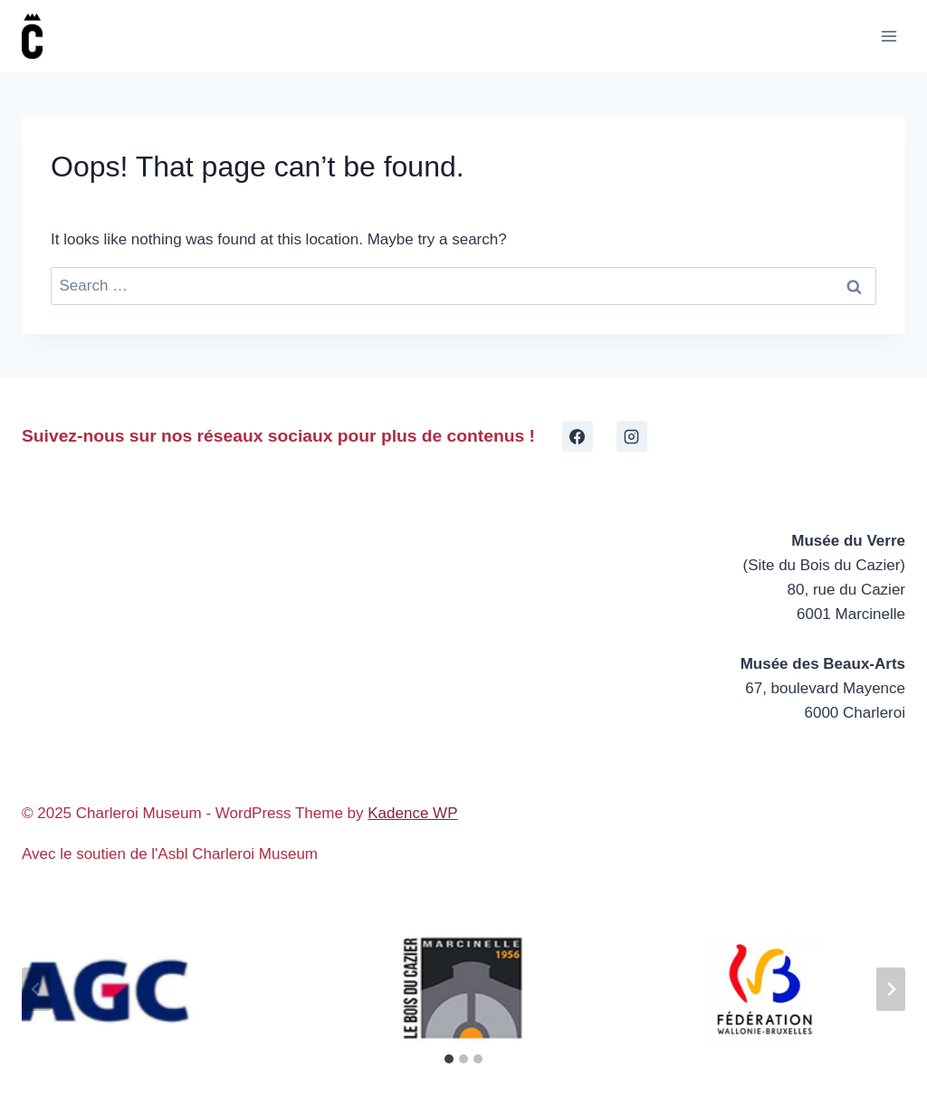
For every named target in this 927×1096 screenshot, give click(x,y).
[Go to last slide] (36, 989)
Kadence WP (412, 813)
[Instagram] (631, 436)
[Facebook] (577, 436)
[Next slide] (890, 989)
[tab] (449, 1058)
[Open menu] (888, 36)
